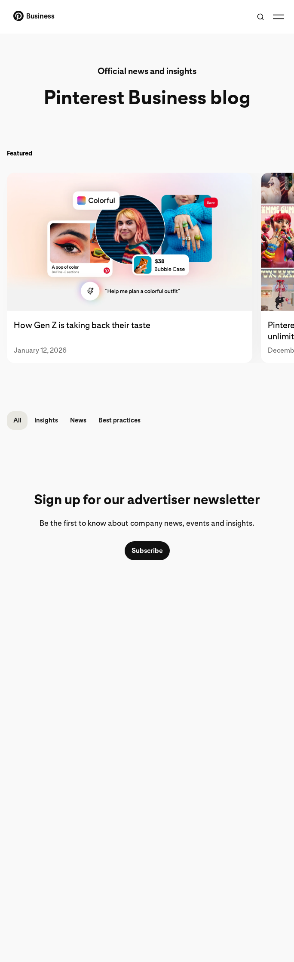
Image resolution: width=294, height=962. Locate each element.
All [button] (17, 420)
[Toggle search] (260, 17)
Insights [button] (46, 420)
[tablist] (147, 268)
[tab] (134, 268)
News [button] (78, 420)
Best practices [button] (119, 420)
